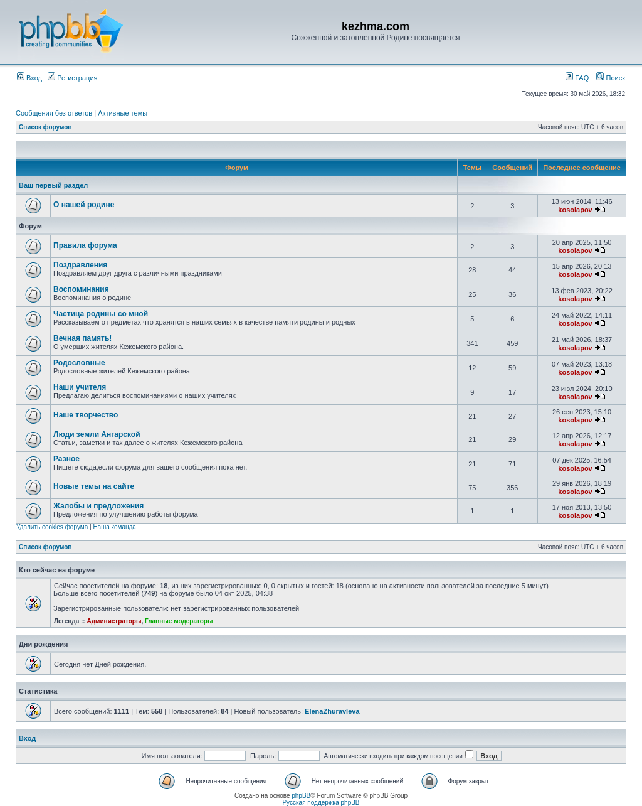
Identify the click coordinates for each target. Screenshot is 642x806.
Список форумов (45, 127)
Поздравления (80, 265)
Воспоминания (81, 289)
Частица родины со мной (100, 313)
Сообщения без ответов (54, 113)
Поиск (610, 78)
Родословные (79, 362)
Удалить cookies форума (52, 527)
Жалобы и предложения (98, 506)
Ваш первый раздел (53, 185)
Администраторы (114, 621)
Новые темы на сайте (93, 486)
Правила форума (85, 245)
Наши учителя (79, 387)
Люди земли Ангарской (96, 434)
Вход (29, 78)
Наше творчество (85, 415)
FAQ (577, 78)
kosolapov (575, 209)
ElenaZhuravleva (332, 711)
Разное (66, 458)
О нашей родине (83, 204)
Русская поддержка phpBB (320, 802)
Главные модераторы (179, 621)
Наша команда (114, 527)
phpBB (301, 795)
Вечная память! (82, 338)
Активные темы (122, 113)
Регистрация (72, 78)
